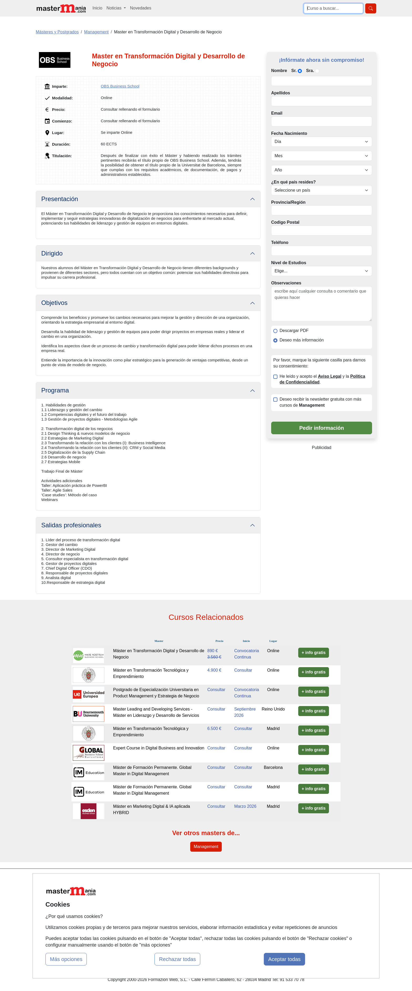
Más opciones (66, 959)
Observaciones (286, 283)
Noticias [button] (114, 8)
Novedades (140, 8)
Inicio (97, 8)
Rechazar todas (177, 959)
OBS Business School (120, 86)
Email (276, 113)
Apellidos (280, 93)
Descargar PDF (294, 330)
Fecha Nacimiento (289, 133)
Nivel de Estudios (288, 262)
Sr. (293, 70)
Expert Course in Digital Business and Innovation (158, 748)
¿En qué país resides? (293, 182)
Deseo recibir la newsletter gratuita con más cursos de (320, 402)
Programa (55, 390)
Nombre (279, 70)
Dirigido (52, 253)
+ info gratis (314, 652)
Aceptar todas (284, 959)
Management (206, 846)
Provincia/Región (288, 202)
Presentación (59, 198)
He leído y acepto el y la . (322, 379)
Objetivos (54, 302)
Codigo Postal (285, 222)
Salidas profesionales (71, 525)
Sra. (310, 70)
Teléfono (279, 242)
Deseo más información (302, 340)
